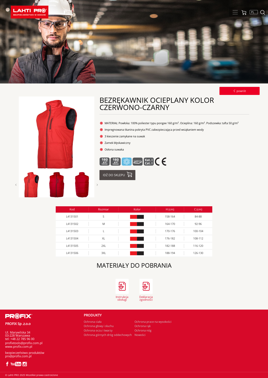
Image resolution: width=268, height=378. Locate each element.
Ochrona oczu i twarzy (98, 330)
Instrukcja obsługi (122, 298)
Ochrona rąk (143, 326)
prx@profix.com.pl (18, 356)
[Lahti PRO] (29, 12)
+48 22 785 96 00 (22, 339)
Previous (17, 185)
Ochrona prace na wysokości (153, 322)
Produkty (93, 315)
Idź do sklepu (114, 175)
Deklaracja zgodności (146, 298)
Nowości (140, 335)
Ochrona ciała (93, 322)
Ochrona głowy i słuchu (99, 326)
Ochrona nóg (143, 330)
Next (97, 185)
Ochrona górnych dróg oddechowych (108, 335)
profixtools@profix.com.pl (24, 343)
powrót (239, 91)
